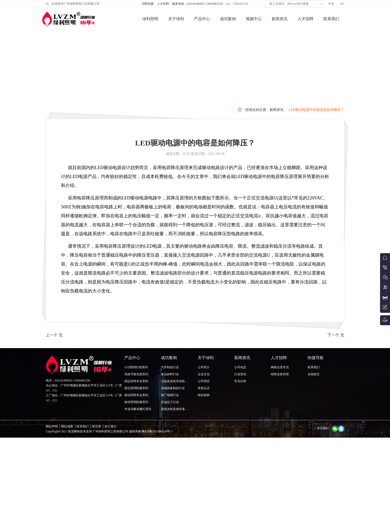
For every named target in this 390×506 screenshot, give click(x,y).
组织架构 (204, 395)
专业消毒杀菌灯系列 (137, 409)
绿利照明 (150, 19)
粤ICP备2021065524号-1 (157, 431)
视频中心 (254, 19)
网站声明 (52, 426)
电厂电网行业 (170, 395)
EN (342, 3)
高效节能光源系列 (136, 374)
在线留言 (314, 374)
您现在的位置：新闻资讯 (264, 132)
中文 (331, 3)
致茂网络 (74, 431)
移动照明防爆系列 (136, 402)
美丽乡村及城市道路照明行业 (180, 409)
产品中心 (202, 19)
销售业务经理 (280, 374)
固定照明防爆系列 (136, 388)
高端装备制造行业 (173, 388)
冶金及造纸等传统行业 (176, 381)
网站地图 (67, 426)
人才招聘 (163, 3)
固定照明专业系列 (136, 381)
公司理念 (204, 381)
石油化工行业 (170, 402)
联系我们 (331, 19)
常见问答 (240, 381)
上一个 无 (54, 358)
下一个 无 (335, 358)
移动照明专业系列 (136, 395)
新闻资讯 (280, 19)
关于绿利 (176, 19)
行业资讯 (240, 374)
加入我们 (110, 426)
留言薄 (96, 426)
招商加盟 (148, 3)
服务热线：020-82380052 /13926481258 (197, 3)
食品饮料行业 (170, 374)
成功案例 (228, 19)
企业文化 (204, 374)
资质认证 (204, 388)
